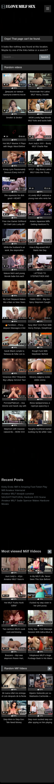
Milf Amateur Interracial (13, 490)
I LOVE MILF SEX (18, 6)
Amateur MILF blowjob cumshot (17, 494)
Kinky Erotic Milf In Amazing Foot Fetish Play (24, 487)
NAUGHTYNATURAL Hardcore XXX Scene (23, 497)
